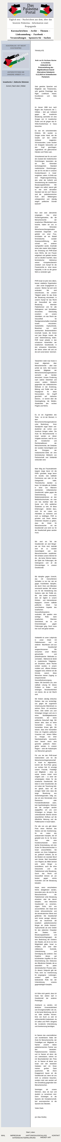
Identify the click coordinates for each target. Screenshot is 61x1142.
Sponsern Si (34, 38)
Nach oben (16, 86)
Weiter (23, 86)
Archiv (34, 31)
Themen (44, 31)
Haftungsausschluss (36, 1135)
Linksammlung (23, 34)
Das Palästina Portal (30, 8)
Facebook (38, 34)
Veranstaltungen (18, 38)
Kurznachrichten (19, 31)
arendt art (45, 1137)
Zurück (8, 86)
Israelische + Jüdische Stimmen (16, 82)
